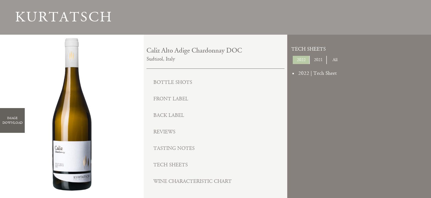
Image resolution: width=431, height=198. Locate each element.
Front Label (170, 99)
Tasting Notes (174, 148)
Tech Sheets (170, 165)
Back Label (168, 115)
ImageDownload (12, 120)
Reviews (164, 132)
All (335, 59)
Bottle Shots (172, 82)
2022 (301, 59)
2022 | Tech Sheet (317, 73)
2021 (318, 59)
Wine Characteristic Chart (192, 181)
